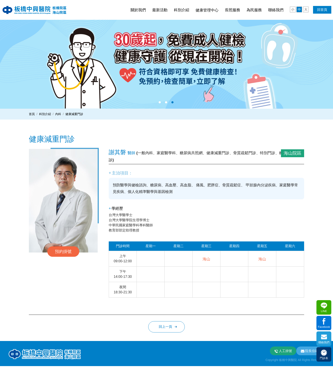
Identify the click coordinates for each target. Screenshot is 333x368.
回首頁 (322, 9)
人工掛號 (284, 352)
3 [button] (172, 102)
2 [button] (166, 102)
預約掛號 (63, 251)
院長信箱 (311, 352)
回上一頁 (165, 328)
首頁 (32, 114)
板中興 (38, 10)
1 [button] (160, 102)
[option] (166, 63)
